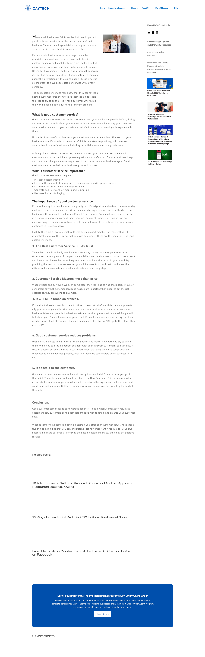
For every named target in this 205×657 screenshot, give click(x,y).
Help (176, 8)
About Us (145, 8)
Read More (101, 614)
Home (102, 8)
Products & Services (116, 8)
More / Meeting (161, 8)
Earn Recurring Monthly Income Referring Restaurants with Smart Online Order (102, 596)
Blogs (133, 8)
